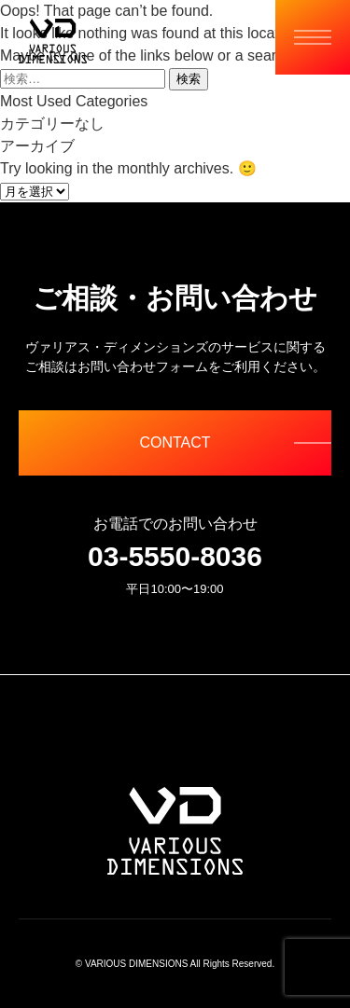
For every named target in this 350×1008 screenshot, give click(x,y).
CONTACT (174, 442)
